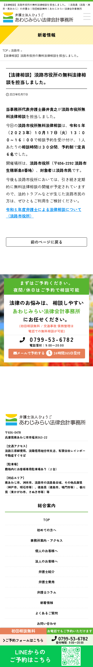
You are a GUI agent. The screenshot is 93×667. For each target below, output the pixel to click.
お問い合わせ (46, 623)
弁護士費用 (46, 581)
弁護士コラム (46, 592)
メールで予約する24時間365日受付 (46, 353)
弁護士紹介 (46, 571)
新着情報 (46, 602)
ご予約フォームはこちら (23, 640)
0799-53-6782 (47, 342)
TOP (46, 519)
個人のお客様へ (46, 550)
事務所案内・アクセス (47, 540)
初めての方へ (46, 530)
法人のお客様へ (46, 561)
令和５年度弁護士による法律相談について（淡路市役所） (43, 212)
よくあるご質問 (46, 613)
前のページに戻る (46, 242)
